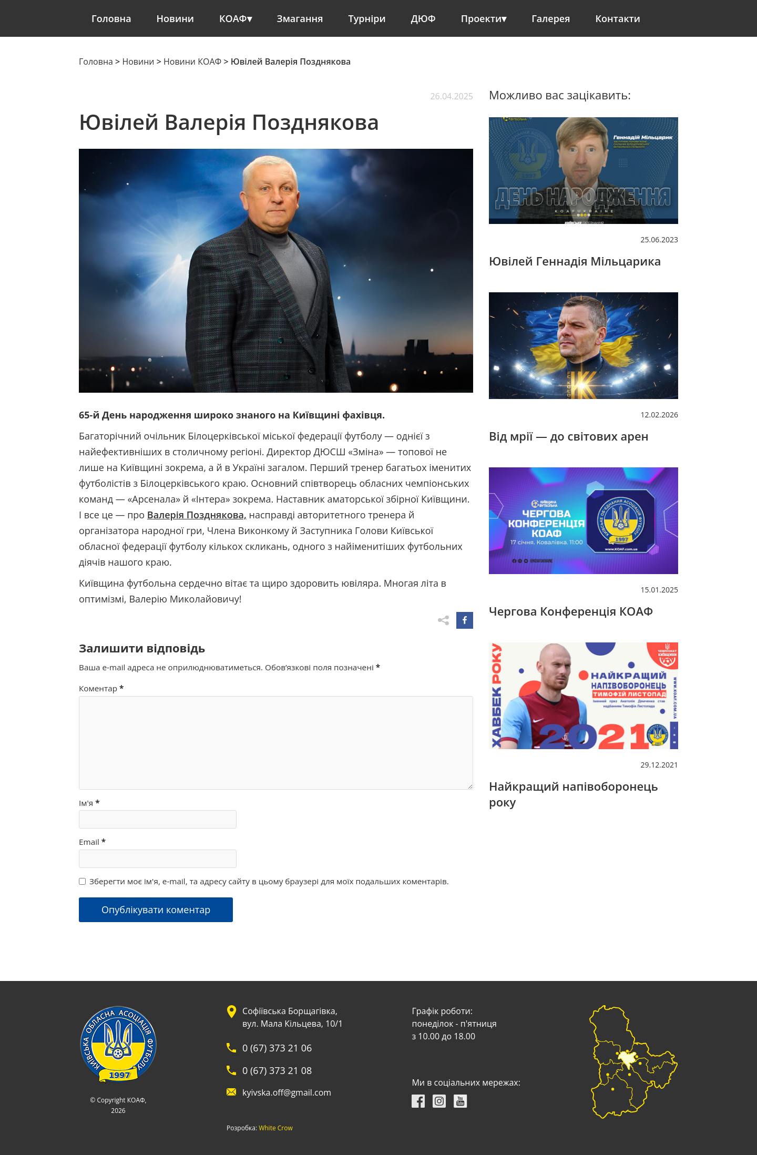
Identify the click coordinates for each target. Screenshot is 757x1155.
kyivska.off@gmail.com (286, 1092)
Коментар (101, 688)
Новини (175, 18)
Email (92, 841)
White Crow (276, 1128)
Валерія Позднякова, (197, 514)
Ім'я (89, 803)
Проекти (481, 18)
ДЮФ (423, 18)
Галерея (550, 18)
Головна (111, 18)
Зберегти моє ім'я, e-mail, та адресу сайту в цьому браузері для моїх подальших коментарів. (269, 881)
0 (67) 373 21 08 (277, 1070)
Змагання (300, 18)
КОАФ (233, 18)
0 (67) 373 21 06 (277, 1047)
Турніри (367, 18)
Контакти (618, 18)
